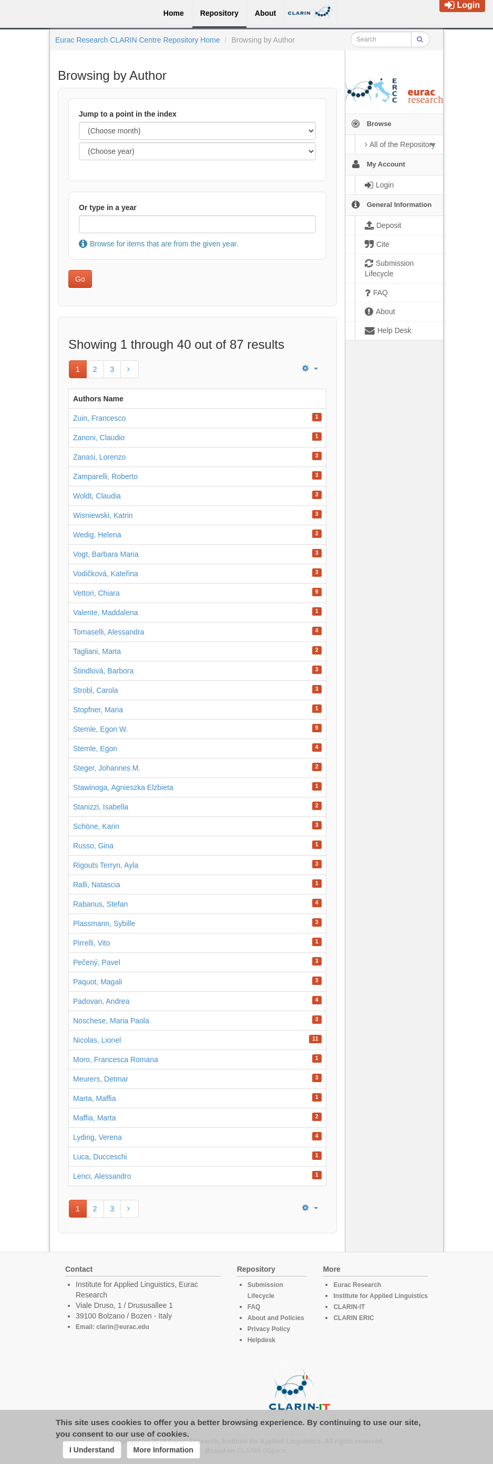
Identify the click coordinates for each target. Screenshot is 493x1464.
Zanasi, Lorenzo (99, 457)
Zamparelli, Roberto (105, 476)
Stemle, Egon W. (100, 729)
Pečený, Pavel (96, 962)
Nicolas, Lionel (97, 1040)
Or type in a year (108, 207)
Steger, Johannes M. (106, 768)
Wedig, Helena (97, 535)
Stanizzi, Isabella (100, 807)
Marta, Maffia (94, 1098)
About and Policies (276, 1318)
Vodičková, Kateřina (105, 573)
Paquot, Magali (97, 982)
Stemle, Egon (95, 748)
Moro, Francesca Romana (115, 1059)
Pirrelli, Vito (91, 943)
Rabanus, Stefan (100, 904)
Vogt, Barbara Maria (106, 554)
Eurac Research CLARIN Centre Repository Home (137, 40)
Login (462, 5)
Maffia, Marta (94, 1118)
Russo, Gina (93, 846)
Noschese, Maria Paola (111, 1020)
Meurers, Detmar (100, 1079)
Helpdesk (261, 1340)
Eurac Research (357, 1285)
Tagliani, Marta (97, 651)
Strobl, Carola (95, 690)
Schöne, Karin (96, 826)
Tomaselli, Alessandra (108, 632)
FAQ (254, 1307)
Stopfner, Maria (98, 709)
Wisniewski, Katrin (103, 515)
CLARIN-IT (349, 1307)
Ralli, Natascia (96, 884)
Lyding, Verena (97, 1137)
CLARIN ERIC (353, 1318)
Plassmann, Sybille (104, 923)
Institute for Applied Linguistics (380, 1296)
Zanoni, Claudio (99, 437)
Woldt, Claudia (97, 496)
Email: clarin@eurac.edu (112, 1327)
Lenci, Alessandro (102, 1176)
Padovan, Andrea (101, 1001)
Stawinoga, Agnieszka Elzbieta (123, 787)
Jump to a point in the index (128, 114)
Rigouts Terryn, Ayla (105, 865)
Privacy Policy (269, 1329)
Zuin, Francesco (99, 418)
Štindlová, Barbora (103, 671)
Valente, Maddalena (105, 612)
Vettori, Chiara (96, 593)
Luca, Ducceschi (100, 1156)
